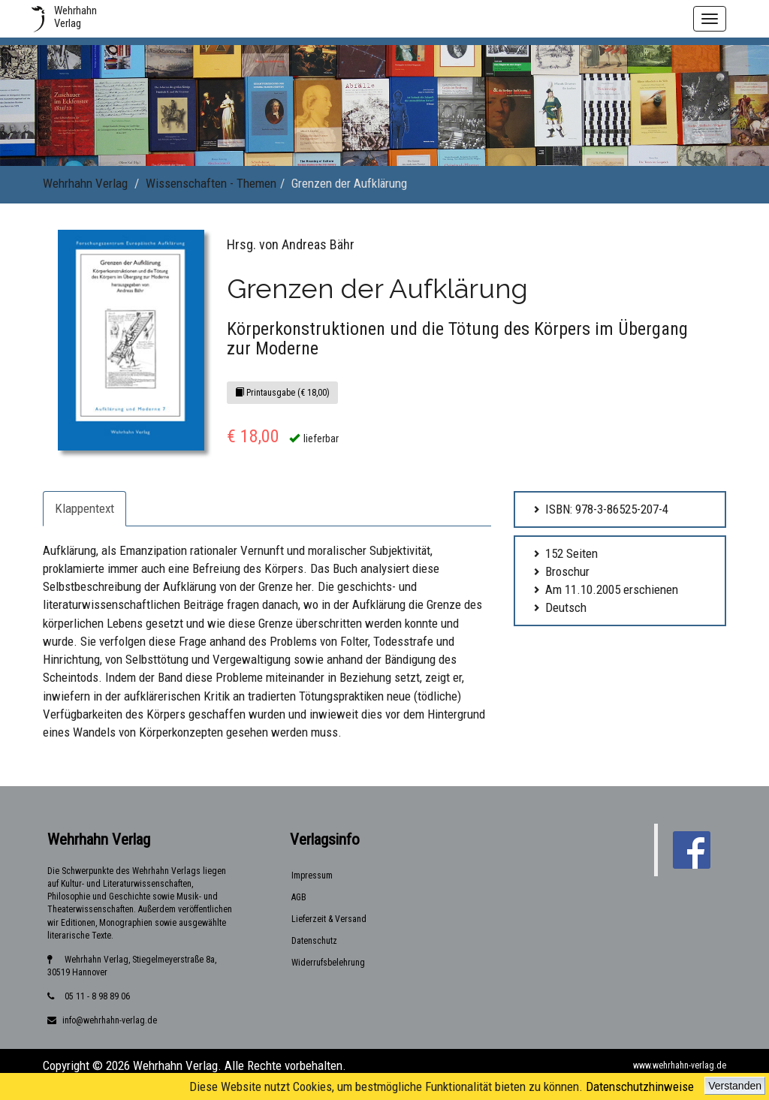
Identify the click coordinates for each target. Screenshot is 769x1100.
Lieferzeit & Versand (328, 919)
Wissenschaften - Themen (211, 183)
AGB (298, 897)
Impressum (312, 875)
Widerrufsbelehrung (328, 962)
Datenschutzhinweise (640, 1086)
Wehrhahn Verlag (85, 183)
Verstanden (734, 1086)
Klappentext (84, 508)
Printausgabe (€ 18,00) (282, 392)
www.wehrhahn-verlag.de (679, 1065)
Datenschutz (314, 941)
